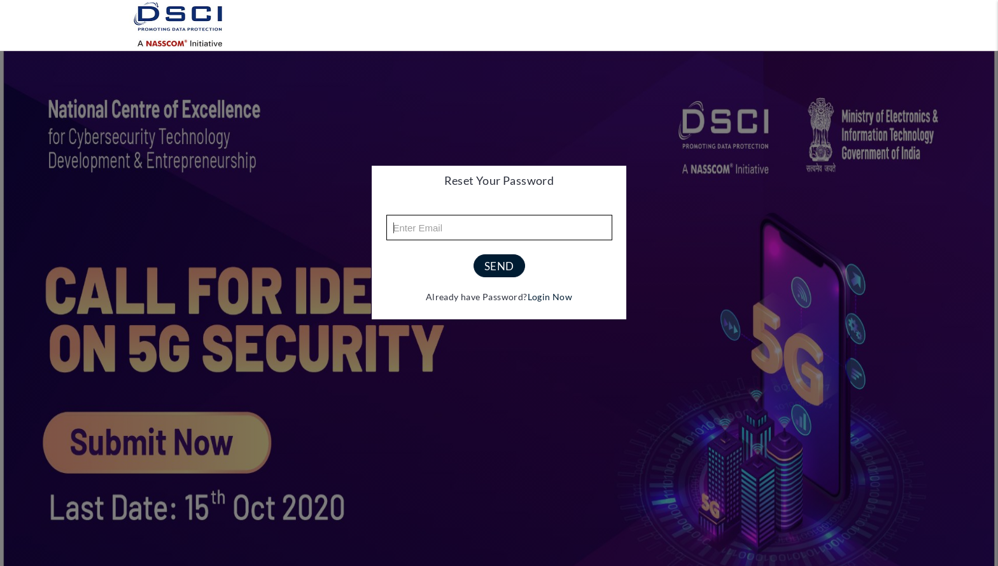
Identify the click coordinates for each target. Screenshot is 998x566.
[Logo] (180, 25)
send (499, 266)
